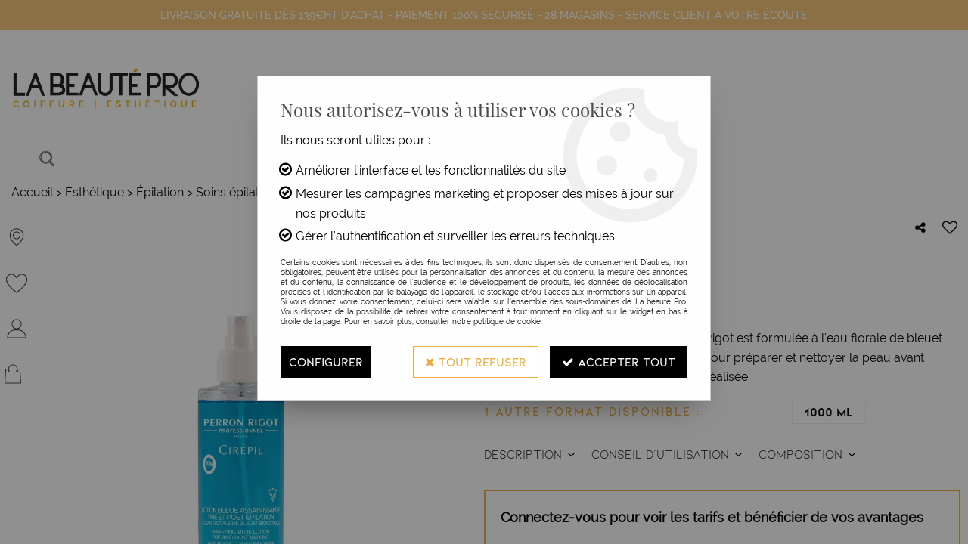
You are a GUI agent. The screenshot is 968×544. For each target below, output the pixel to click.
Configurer (326, 361)
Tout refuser (475, 361)
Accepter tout (618, 361)
